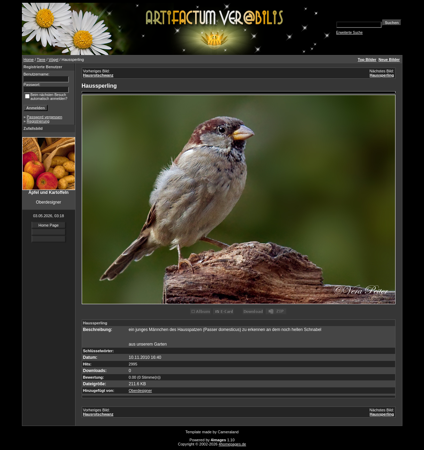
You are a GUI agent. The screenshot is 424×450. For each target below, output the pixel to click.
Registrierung (38, 121)
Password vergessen (44, 117)
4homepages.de (232, 444)
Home (29, 59)
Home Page (48, 225)
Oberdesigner (140, 390)
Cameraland (228, 432)
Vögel (53, 59)
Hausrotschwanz (98, 75)
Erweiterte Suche (349, 32)
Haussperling (382, 75)
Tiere (41, 59)
